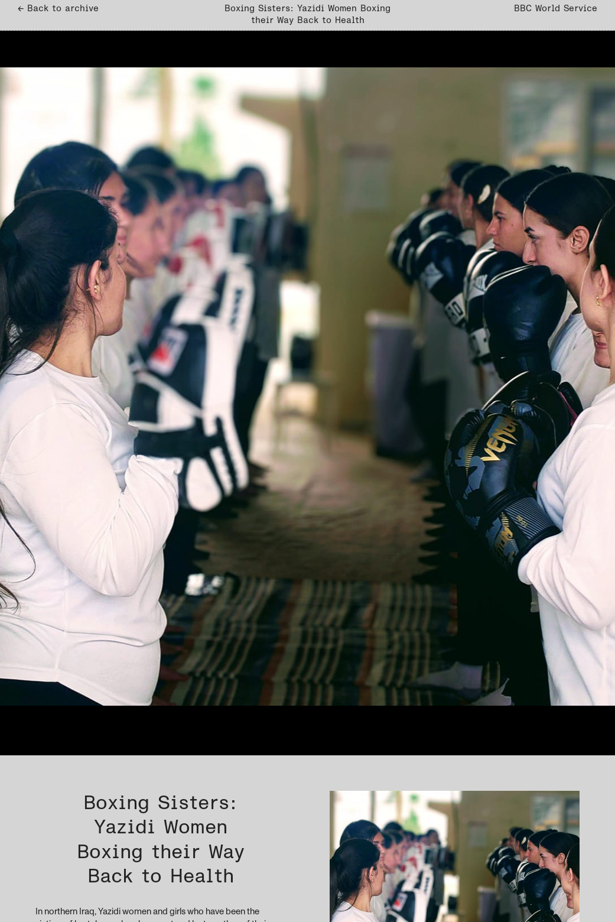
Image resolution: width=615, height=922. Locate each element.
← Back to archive (58, 8)
